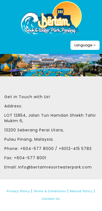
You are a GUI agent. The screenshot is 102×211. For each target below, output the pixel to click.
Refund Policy (81, 191)
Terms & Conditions (50, 191)
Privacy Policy (18, 191)
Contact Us (51, 199)
